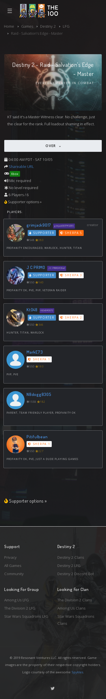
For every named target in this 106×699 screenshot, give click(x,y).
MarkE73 (35, 352)
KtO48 (32, 309)
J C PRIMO (36, 267)
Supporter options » (25, 501)
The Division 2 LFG (19, 608)
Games (27, 26)
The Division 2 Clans (74, 599)
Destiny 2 (48, 26)
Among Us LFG (16, 599)
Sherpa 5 (71, 233)
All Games (12, 565)
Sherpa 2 (71, 317)
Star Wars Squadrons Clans (75, 620)
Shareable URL (21, 166)
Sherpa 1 (39, 359)
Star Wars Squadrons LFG (26, 616)
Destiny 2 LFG (69, 565)
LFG (66, 26)
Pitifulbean (37, 436)
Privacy (10, 557)
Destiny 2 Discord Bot (75, 573)
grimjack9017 (39, 225)
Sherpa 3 (71, 275)
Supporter (42, 233)
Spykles (77, 672)
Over (51, 145)
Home (9, 26)
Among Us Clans (71, 608)
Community (14, 573)
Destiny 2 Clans (70, 557)
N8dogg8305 (39, 394)
